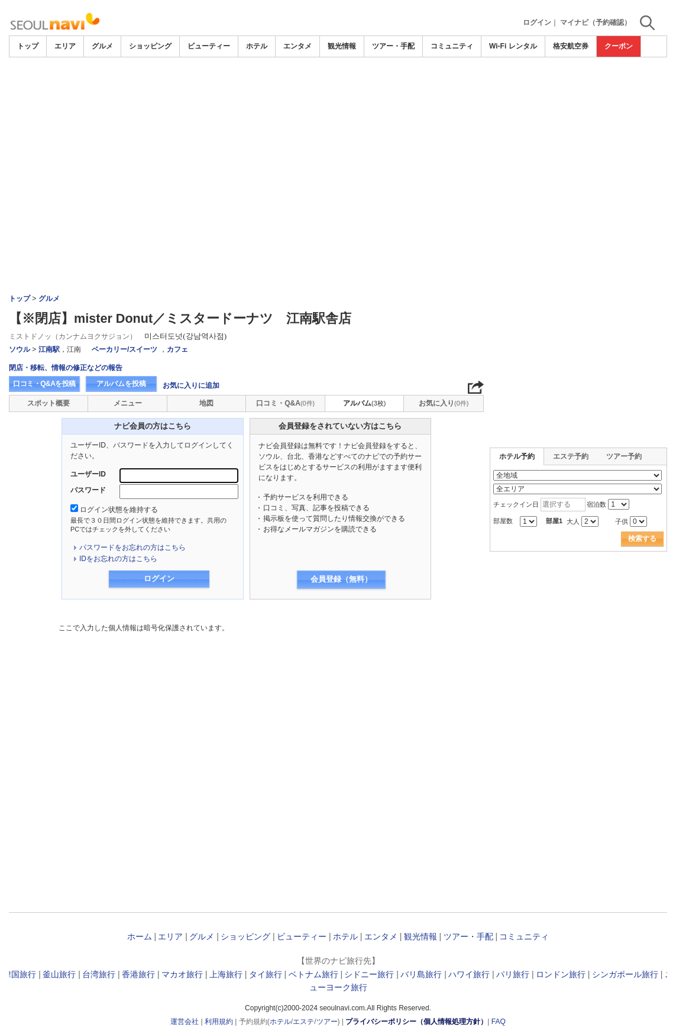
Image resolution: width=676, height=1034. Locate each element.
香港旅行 (138, 974)
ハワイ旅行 (469, 974)
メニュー (128, 403)
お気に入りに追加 (191, 385)
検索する (642, 538)
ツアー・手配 (393, 46)
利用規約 (219, 1021)
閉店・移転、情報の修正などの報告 (65, 368)
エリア (65, 46)
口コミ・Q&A (285, 403)
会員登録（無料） (341, 579)
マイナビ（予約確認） (595, 22)
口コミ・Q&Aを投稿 (44, 384)
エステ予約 (570, 456)
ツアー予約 (624, 456)
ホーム (139, 936)
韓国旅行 (19, 974)
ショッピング (150, 46)
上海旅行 (225, 974)
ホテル (256, 46)
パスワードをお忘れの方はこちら (132, 547)
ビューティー (208, 46)
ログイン (537, 22)
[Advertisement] (338, 89)
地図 (206, 403)
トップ (27, 46)
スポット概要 (48, 403)
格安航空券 (570, 46)
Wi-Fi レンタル (513, 46)
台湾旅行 (98, 974)
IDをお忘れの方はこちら (118, 559)
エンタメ (297, 46)
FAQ (498, 1021)
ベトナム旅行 (313, 974)
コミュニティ (452, 46)
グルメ (102, 46)
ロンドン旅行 (561, 974)
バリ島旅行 (421, 974)
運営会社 (184, 1021)
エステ (303, 1021)
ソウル (19, 349)
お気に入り (443, 403)
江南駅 (49, 349)
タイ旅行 (265, 974)
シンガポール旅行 (625, 974)
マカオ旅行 (182, 974)
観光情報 (342, 46)
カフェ (177, 349)
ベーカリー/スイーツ (124, 349)
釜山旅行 (59, 974)
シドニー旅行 (369, 974)
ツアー (327, 1021)
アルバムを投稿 (121, 384)
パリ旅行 (512, 974)
